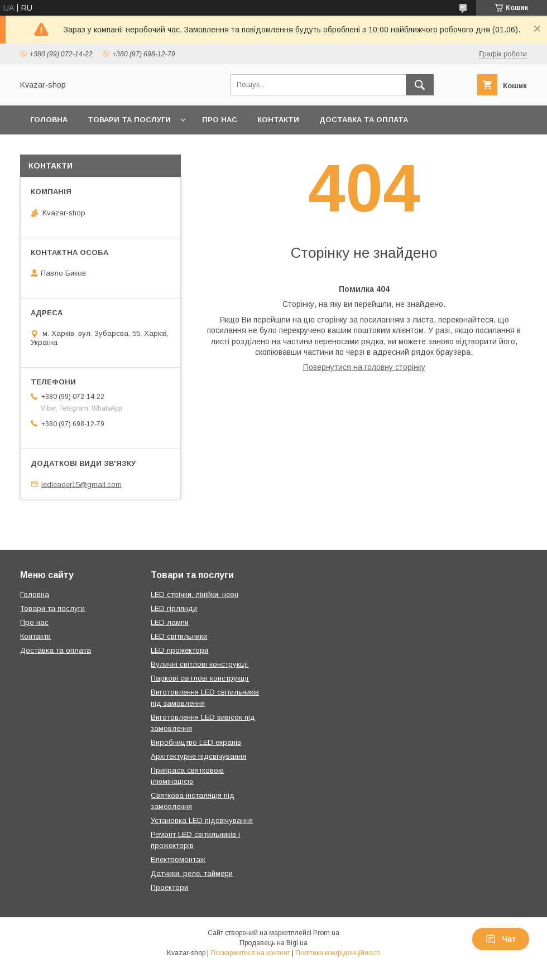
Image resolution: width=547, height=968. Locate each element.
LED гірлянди (174, 608)
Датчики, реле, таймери (192, 873)
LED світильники (179, 636)
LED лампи (170, 622)
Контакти (278, 119)
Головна (49, 119)
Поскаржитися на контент (250, 953)
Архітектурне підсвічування (198, 756)
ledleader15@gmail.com (81, 484)
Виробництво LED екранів (196, 742)
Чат (501, 939)
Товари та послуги (129, 119)
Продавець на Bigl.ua (273, 943)
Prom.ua (326, 933)
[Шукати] (420, 84)
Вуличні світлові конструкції (199, 664)
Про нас (219, 119)
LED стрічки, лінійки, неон (194, 594)
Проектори (169, 887)
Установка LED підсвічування (202, 820)
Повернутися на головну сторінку (364, 367)
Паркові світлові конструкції (200, 678)
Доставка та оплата (363, 119)
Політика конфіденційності (337, 953)
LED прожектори (179, 650)
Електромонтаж (178, 859)
